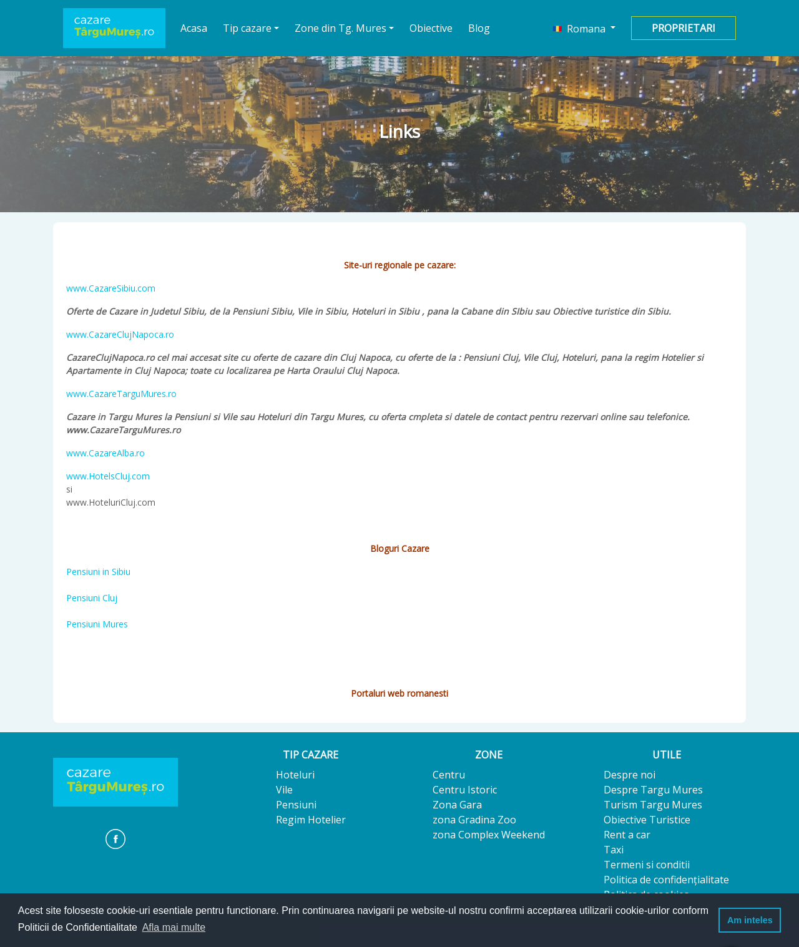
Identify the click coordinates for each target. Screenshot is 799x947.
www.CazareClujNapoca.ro (120, 334)
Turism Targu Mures (653, 805)
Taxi (614, 849)
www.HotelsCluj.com (108, 476)
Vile (284, 790)
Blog (479, 28)
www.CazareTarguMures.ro (121, 394)
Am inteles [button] (750, 920)
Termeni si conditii (647, 864)
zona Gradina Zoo (474, 820)
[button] (584, 28)
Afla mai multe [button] (173, 927)
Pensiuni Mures (97, 624)
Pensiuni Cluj (91, 598)
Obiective (431, 28)
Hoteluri (295, 775)
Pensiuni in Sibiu (98, 571)
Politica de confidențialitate (666, 879)
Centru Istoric (465, 790)
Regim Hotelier (311, 820)
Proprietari (683, 28)
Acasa (194, 28)
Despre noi (629, 775)
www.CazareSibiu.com (110, 288)
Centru (449, 775)
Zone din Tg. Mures (340, 28)
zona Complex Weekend (489, 835)
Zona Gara (457, 805)
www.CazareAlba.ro (105, 453)
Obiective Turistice (647, 820)
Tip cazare (247, 28)
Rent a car (627, 835)
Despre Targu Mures (653, 790)
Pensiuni (296, 805)
